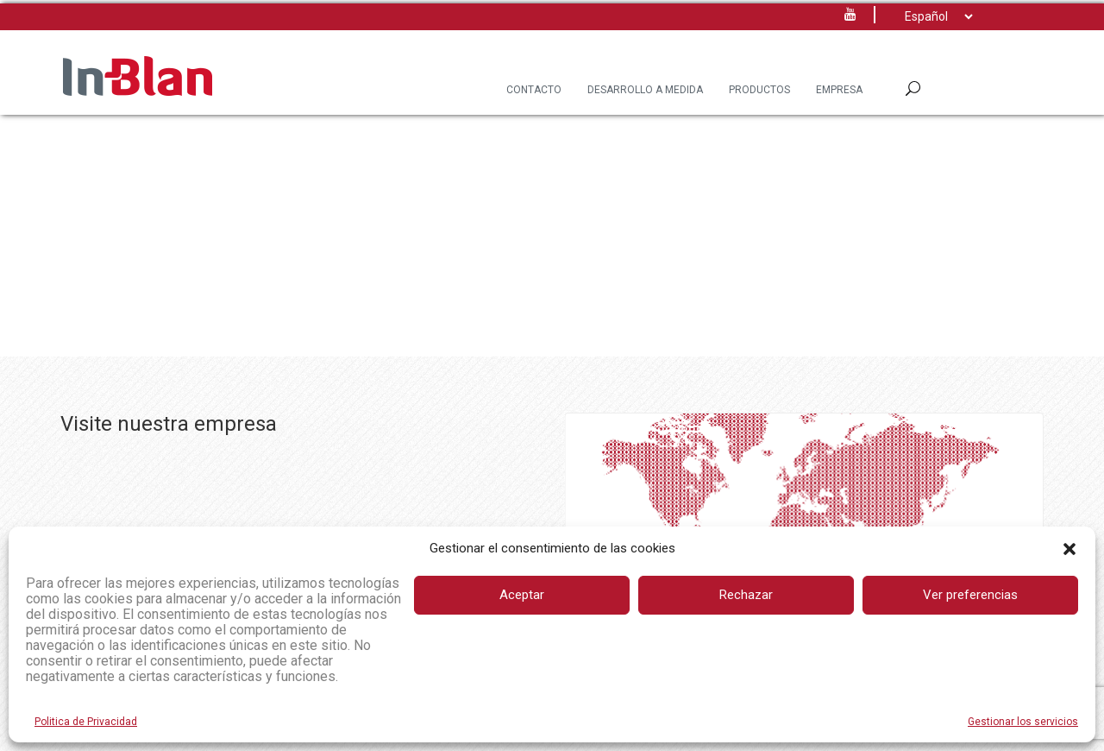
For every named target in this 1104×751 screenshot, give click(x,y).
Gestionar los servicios (1023, 722)
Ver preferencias (970, 595)
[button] (1069, 549)
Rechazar (746, 595)
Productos (759, 90)
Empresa (839, 90)
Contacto (533, 90)
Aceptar (521, 595)
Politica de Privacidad (85, 722)
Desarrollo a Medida (645, 90)
